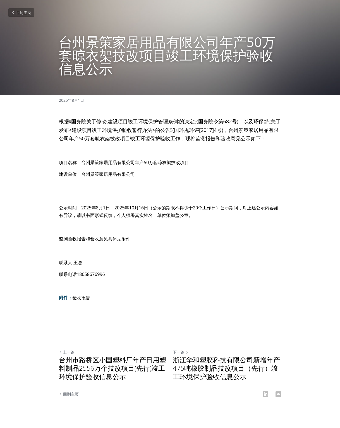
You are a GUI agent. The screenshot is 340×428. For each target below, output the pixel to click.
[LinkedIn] (265, 394)
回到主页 (21, 12)
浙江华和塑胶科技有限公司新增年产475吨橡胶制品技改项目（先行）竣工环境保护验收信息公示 (226, 368)
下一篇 (180, 352)
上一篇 (67, 352)
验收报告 (81, 298)
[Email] (278, 394)
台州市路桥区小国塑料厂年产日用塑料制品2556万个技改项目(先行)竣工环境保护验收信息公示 (112, 368)
